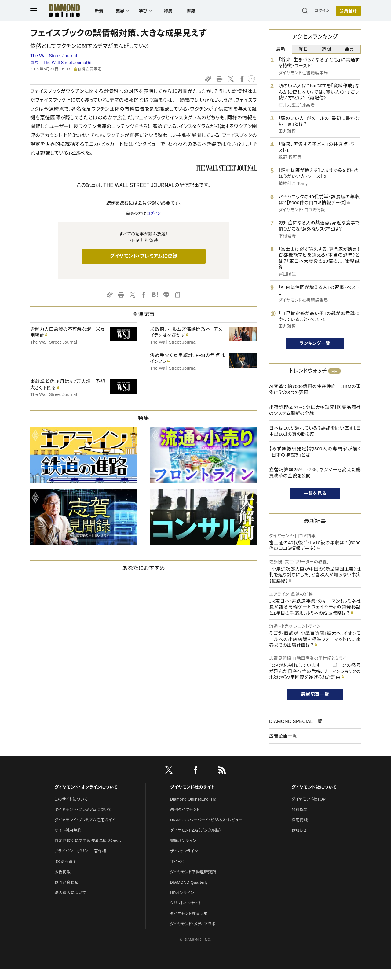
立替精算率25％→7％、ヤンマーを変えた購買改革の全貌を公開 (315, 472)
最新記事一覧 (315, 694)
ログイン (322, 11)
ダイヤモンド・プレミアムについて (82, 809)
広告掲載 (62, 872)
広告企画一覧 (283, 735)
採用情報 (299, 820)
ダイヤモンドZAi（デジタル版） (195, 830)
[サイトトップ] (64, 10)
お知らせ (299, 830)
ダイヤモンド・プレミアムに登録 (143, 256)
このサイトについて (71, 799)
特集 (168, 11)
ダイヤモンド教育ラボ (188, 913)
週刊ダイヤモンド (185, 809)
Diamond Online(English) (193, 799)
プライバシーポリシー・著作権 (80, 851)
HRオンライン (182, 892)
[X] (169, 771)
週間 (326, 49)
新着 (99, 11)
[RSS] (222, 771)
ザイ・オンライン (184, 851)
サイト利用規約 (67, 830)
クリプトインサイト (186, 903)
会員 (349, 49)
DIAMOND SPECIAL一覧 (295, 721)
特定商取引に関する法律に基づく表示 (87, 840)
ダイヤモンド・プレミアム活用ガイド (84, 820)
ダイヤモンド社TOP (308, 799)
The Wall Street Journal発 (67, 62)
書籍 (191, 11)
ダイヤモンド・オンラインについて (85, 787)
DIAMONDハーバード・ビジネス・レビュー (206, 820)
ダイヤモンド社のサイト (192, 787)
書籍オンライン (183, 840)
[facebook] (195, 771)
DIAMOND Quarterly (189, 882)
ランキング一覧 (315, 343)
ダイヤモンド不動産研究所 (193, 872)
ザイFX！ (177, 861)
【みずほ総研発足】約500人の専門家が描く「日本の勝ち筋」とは (315, 451)
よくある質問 (65, 861)
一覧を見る (315, 493)
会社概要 (299, 809)
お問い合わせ (66, 882)
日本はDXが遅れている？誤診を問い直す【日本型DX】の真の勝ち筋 (315, 431)
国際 (34, 62)
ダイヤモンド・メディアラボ (193, 924)
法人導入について (70, 892)
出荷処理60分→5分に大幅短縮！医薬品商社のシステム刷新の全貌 (315, 410)
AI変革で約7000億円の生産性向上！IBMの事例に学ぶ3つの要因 (315, 389)
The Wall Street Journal (53, 55)
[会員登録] (348, 11)
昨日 (303, 49)
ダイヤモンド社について (313, 787)
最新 (281, 49)
